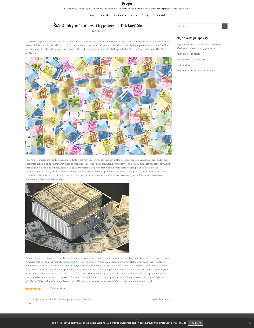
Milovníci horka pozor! (189, 54)
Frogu (127, 3)
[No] (250, 322)
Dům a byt (105, 15)
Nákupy (146, 15)
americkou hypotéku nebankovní (80, 261)
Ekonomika (120, 15)
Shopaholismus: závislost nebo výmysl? (198, 71)
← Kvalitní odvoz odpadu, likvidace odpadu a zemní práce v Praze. (58, 301)
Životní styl (159, 15)
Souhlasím (195, 322)
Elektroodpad (184, 65)
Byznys (93, 15)
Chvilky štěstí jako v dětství (191, 59)
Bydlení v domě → (161, 299)
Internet (134, 15)
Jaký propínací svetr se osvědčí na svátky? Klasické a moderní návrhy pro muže (200, 46)
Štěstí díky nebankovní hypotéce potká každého (98, 25)
